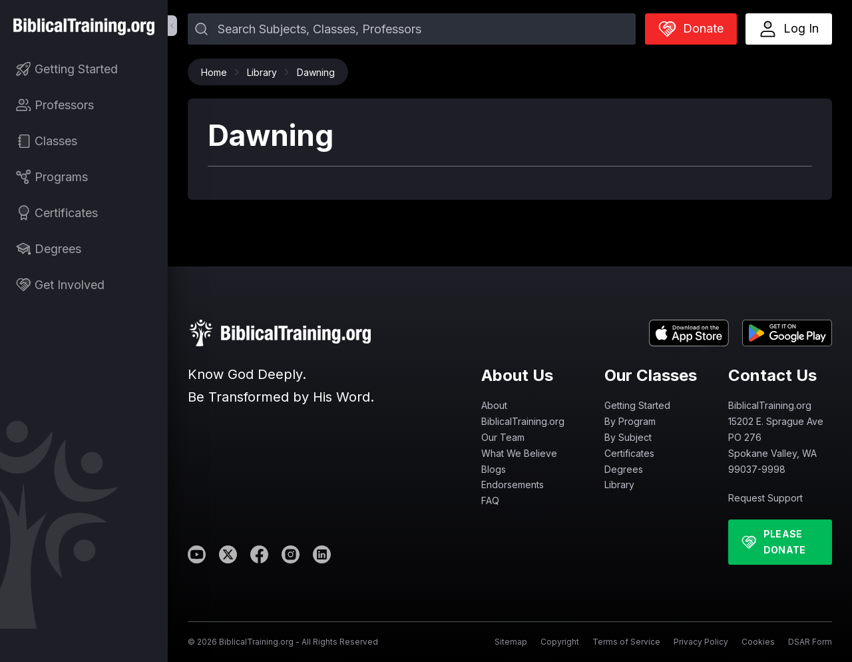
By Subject (628, 437)
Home (217, 72)
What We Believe (519, 453)
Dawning (316, 72)
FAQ (490, 500)
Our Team (503, 437)
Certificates (629, 453)
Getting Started (637, 405)
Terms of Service (626, 642)
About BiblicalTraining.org (522, 413)
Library (265, 72)
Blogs (493, 469)
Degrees (623, 469)
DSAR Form (810, 642)
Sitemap (511, 642)
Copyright (559, 642)
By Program (630, 421)
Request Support (765, 497)
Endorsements (512, 484)
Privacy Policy (701, 642)
